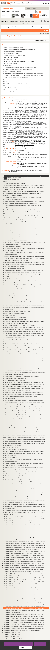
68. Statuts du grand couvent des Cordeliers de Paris (13, 177)
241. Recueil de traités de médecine (10, 457)
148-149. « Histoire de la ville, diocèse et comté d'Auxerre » (14, 317)
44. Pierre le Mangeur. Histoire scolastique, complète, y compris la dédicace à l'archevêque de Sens (22, 134)
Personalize (40, 644)
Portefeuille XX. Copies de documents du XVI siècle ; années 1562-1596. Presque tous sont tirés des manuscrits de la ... (24, 555)
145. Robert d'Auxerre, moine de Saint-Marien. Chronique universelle (16, 311)
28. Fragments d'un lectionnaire (9, 102)
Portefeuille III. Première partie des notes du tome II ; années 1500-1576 (18, 520)
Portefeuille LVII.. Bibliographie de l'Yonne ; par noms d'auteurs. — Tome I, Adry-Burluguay (22, 630)
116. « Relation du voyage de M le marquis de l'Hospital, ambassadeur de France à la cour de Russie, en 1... (24, 256)
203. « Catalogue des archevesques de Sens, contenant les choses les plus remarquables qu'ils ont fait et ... (23, 388)
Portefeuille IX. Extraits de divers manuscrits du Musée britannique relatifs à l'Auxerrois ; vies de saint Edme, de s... (24, 533)
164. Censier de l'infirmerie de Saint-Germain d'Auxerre (14, 337)
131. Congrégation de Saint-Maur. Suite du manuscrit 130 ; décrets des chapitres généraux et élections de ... (24, 284)
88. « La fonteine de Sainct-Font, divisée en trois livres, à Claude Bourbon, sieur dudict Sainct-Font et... (23, 211)
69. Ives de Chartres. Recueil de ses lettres (11, 179)
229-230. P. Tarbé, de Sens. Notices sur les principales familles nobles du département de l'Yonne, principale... (24, 437)
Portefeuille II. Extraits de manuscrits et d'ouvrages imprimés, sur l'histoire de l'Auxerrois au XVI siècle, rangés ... (24, 518)
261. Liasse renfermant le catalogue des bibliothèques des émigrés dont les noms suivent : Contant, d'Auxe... (24, 496)
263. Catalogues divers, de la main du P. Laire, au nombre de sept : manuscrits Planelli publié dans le (24, 500)
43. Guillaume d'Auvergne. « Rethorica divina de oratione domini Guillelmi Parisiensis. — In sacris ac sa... (23, 132)
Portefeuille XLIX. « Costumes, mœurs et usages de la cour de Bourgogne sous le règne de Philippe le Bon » (24, 614)
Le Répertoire (31, 8)
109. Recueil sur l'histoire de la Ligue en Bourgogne (13, 250)
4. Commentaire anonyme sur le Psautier (11, 53)
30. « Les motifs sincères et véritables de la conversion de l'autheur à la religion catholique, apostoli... (23, 106)
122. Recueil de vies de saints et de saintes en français (13, 266)
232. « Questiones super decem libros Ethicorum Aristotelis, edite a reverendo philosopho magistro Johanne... (24, 441)
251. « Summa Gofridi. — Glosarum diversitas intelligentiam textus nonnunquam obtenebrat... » (22, 475)
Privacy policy (25, 647)
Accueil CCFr (3, 21)
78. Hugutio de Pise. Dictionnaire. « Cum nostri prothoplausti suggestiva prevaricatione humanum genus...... (24, 191)
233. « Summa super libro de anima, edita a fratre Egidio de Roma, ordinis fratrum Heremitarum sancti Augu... (24, 443)
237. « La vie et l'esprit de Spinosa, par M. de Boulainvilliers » (15, 449)
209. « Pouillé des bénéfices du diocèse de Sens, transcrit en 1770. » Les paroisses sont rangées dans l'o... (23, 400)
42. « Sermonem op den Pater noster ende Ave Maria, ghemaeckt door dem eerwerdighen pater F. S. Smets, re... (23, 130)
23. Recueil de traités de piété (8, 91)
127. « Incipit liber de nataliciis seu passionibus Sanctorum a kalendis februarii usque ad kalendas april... (23, 276)
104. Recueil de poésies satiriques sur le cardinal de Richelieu (15, 240)
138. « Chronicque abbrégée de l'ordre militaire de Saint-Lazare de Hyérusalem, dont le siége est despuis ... (24, 297)
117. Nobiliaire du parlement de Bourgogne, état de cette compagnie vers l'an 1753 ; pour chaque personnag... (24, 258)
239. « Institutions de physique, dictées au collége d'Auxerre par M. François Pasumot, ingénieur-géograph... (24, 453)
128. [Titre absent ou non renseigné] (10, 278)
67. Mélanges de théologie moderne (10, 175)
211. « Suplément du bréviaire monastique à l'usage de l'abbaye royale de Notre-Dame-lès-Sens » (22, 404)
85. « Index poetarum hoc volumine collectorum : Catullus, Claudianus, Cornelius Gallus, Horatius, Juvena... (24, 205)
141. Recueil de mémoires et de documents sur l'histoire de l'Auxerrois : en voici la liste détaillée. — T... (23, 303)
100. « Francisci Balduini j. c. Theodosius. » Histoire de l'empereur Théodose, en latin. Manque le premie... (24, 232)
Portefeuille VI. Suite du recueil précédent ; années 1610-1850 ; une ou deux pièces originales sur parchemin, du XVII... (24, 527)
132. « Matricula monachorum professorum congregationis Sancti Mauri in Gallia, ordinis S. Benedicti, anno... (23, 286)
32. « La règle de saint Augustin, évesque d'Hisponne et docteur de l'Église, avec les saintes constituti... (23, 110)
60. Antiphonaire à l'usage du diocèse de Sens (12, 165)
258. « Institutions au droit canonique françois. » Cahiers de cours (16, 490)
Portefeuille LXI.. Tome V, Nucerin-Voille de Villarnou (14, 638)
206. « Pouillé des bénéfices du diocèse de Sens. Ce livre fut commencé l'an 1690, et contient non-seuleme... (24, 394)
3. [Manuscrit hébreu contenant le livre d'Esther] (12, 51)
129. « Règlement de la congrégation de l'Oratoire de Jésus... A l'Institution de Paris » (20, 280)
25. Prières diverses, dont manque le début (11, 96)
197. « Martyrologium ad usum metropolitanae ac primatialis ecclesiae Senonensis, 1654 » (21, 376)
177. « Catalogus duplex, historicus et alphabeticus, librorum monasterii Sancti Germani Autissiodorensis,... (24, 364)
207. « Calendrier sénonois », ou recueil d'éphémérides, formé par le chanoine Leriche (20, 396)
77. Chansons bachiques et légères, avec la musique (13, 189)
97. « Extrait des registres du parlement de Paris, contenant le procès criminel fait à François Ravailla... (23, 226)
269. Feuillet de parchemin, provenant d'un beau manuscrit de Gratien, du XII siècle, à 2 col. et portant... (24, 512)
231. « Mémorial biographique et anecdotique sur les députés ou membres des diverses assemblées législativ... (24, 439)
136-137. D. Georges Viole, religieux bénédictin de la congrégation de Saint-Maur (19, 295)
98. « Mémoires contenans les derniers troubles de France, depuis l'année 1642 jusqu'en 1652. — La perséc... (23, 228)
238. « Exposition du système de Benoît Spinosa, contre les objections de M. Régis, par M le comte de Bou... (24, 451)
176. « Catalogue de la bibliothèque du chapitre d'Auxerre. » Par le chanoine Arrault (19, 362)
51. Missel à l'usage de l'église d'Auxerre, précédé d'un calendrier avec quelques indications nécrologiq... (24, 148)
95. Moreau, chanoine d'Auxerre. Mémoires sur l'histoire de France (16, 221)
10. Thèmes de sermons (7, 65)
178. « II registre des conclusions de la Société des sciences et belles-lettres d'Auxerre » (20, 366)
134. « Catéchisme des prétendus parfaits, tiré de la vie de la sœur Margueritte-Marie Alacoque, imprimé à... (23, 291)
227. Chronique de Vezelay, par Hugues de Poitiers (13, 433)
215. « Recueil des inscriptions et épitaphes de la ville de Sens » (15, 412)
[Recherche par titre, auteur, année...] (23, 11)
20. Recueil (5, 85)
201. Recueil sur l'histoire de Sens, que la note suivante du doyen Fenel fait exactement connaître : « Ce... (23, 384)
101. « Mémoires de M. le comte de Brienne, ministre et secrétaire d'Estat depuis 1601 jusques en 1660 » (23, 234)
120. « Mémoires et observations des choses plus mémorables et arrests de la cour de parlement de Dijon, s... (24, 262)
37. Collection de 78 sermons (8, 120)
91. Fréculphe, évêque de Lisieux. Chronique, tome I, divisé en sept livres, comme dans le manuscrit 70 (23, 217)
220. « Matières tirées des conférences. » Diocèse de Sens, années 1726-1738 (17, 423)
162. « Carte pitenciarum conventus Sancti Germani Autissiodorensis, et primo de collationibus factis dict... (24, 333)
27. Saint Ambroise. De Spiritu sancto (10, 100)
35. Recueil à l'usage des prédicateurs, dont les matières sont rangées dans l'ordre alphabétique (22, 116)
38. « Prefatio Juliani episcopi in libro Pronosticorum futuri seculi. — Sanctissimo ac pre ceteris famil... (23, 122)
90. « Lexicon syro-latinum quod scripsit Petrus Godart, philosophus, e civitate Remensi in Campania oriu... (24, 215)
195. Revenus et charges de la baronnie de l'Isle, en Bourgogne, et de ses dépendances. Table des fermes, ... (24, 372)
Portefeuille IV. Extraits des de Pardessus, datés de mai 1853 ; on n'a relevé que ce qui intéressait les (24, 522)
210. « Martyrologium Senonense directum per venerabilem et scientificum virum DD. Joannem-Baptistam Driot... (24, 402)
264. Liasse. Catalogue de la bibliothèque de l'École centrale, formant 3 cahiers (18, 502)
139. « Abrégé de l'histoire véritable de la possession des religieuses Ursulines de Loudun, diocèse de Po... (24, 299)
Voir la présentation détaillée (40, 40)
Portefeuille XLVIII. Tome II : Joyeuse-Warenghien (14, 612)
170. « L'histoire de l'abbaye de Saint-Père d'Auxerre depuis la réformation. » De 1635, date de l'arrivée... (23, 349)
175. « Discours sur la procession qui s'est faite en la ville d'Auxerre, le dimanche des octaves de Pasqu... (23, 360)
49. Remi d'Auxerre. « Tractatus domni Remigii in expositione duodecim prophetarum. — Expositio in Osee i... (24, 144)
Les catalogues (8, 8)
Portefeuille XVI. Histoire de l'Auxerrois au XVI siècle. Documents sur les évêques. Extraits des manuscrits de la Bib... (24, 547)
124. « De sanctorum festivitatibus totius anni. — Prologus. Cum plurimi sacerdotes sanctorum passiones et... (23, 270)
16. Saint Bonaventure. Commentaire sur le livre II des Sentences (15, 77)
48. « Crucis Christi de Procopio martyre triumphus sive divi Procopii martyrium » (19, 142)
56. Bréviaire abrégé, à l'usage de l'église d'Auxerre (13, 156)
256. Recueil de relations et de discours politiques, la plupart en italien (17, 486)
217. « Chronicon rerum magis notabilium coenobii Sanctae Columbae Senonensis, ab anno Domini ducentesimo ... (24, 416)
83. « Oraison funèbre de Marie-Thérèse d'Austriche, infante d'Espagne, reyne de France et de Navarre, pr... (24, 201)
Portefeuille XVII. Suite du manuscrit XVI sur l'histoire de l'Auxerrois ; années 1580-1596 (21, 549)
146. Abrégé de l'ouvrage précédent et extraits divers (13, 313)
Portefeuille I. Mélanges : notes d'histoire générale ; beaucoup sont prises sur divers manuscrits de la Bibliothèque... (24, 516)
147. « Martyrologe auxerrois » (9, 315)
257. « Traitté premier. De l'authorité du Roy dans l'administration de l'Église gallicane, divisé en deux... (23, 488)
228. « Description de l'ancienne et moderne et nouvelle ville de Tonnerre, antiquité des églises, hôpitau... (24, 435)
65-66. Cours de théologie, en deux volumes (11, 173)
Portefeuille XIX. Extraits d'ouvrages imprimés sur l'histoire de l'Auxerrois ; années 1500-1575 (22, 553)
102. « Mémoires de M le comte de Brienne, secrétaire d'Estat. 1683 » (16, 236)
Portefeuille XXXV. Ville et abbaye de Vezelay (13, 585)
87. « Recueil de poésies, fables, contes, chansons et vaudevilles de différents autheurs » (20, 209)
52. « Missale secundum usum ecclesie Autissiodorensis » (14, 150)
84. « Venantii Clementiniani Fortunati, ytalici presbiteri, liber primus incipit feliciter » (20, 203)
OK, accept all (11, 644)
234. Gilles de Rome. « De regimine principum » (12, 445)
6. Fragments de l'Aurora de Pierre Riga (10, 57)
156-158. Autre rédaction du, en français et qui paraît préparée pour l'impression (19, 325)
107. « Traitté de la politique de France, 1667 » (12, 246)
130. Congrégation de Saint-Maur (9, 282)
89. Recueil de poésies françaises (9, 213)
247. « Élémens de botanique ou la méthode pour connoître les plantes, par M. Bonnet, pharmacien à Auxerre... (23, 469)
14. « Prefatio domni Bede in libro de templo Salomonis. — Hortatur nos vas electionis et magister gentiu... (23, 73)
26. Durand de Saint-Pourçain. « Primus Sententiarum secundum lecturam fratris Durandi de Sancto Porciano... (24, 98)
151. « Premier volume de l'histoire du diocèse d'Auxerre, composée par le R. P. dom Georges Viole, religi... (24, 321)
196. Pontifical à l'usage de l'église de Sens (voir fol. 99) (14, 374)
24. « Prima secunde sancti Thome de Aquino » (12, 93)
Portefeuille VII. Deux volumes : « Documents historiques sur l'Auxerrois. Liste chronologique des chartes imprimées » (24, 529)
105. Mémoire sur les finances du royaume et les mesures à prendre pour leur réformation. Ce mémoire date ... (24, 242)
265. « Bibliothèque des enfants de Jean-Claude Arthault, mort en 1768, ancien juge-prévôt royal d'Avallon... (24, 504)
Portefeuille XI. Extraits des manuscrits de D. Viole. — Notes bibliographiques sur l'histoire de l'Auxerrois (24, 537)
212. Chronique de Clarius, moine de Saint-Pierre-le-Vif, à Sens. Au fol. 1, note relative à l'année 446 (22, 406)
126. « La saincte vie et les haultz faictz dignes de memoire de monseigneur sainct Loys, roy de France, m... (23, 274)
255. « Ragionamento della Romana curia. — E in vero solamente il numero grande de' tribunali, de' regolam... (24, 483)
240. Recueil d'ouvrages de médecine (10, 455)
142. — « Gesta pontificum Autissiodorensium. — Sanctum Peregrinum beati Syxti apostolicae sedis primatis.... (23, 305)
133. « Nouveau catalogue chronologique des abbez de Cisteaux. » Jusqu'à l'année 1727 (20, 288)
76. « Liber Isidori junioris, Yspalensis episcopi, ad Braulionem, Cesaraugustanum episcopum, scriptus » (23, 187)
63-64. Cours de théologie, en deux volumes (11, 171)
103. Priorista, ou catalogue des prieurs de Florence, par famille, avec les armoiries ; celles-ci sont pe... (23, 238)
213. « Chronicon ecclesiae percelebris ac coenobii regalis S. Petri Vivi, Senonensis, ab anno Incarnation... (24, 408)
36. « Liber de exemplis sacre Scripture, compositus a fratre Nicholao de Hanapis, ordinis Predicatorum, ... (23, 118)
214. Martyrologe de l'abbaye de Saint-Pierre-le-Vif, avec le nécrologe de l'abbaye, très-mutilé (21, 410)
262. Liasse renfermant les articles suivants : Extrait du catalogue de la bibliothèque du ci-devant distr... (23, 498)
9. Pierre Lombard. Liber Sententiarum (10, 63)
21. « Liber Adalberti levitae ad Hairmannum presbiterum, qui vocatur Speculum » (19, 87)
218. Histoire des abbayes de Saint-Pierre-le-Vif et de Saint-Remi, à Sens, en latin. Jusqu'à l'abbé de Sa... (24, 418)
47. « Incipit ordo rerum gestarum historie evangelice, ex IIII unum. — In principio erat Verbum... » (22, 140)
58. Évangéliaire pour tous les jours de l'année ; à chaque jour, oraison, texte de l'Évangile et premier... (23, 161)
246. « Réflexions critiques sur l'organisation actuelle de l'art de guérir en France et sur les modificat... (23, 467)
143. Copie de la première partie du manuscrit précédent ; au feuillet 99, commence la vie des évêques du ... (24, 307)
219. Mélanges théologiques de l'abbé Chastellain (13, 421)
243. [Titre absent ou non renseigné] (10, 461)
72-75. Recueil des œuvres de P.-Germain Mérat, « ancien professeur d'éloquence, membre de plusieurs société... (23, 185)
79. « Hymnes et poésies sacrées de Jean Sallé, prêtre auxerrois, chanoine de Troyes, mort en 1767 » (22, 193)
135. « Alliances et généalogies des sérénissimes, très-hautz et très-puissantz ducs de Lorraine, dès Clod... (24, 293)
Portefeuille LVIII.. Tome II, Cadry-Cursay (12, 632)
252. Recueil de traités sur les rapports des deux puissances (14, 477)
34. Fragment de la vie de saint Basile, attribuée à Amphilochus (15, 114)
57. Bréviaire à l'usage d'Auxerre (9, 158)
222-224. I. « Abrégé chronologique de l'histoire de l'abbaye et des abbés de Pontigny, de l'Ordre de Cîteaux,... (23, 427)
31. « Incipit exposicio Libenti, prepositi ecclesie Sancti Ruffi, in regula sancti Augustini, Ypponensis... (23, 108)
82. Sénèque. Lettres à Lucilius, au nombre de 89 (12, 199)
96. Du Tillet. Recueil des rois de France (10, 223)
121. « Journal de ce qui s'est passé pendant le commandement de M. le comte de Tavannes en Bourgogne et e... (24, 264)
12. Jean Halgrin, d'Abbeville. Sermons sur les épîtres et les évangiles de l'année (18, 69)
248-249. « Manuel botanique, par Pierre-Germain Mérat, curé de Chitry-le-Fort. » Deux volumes (22, 471)
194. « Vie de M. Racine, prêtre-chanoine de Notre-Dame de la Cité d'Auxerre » (18, 370)
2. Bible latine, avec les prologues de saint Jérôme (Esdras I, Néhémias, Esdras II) (19, 49)
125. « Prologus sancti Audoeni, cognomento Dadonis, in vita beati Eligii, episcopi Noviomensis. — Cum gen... (23, 272)
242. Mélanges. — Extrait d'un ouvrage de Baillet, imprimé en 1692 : (23, 459)
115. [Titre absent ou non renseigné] (10, 254)
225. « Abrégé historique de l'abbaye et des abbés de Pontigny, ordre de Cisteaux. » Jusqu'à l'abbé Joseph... (23, 429)
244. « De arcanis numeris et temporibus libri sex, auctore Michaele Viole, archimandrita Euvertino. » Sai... (23, 463)
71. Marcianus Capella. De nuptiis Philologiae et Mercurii (14, 183)
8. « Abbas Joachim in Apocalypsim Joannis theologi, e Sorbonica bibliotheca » (18, 61)
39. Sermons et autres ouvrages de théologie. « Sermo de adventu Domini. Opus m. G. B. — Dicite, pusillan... (23, 124)
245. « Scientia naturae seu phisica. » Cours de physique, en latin (15, 465)
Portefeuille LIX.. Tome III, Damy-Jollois (12, 634)
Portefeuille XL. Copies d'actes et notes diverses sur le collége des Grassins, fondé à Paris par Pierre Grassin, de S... (24, 596)
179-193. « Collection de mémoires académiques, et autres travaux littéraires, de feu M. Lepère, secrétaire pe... (23, 368)
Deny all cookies (26, 644)
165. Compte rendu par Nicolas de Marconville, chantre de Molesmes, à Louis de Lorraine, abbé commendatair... (24, 339)
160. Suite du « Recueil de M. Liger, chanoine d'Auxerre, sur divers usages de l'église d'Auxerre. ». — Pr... (23, 329)
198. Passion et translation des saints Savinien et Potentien (14, 378)
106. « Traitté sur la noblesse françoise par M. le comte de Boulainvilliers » (17, 244)
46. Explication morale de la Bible (9, 138)
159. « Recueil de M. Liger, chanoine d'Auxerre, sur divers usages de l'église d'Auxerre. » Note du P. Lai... (23, 327)
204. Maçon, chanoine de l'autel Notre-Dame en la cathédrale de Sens (17, 390)
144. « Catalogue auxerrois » (8, 309)
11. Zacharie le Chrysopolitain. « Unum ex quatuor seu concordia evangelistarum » (19, 67)
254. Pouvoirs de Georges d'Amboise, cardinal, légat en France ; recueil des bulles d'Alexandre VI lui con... (23, 481)
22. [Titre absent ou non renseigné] (10, 89)
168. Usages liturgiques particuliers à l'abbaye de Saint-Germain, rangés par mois (19, 345)
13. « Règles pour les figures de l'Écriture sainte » (12, 71)
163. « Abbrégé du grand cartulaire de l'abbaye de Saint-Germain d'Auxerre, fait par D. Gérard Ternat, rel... (23, 335)
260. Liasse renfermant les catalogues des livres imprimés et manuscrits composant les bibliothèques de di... (24, 494)
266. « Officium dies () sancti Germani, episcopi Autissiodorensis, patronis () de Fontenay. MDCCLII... (24, 506)
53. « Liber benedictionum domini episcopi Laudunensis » (14, 152)
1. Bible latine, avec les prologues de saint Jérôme (13, 47)
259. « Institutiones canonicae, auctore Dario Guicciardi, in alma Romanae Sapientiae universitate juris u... (24, 492)
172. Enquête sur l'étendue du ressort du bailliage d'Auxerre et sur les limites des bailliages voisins (22, 353)
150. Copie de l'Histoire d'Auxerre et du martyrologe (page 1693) (15, 319)
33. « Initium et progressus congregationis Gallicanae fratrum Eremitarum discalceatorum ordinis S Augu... (24, 112)
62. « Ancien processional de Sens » (10, 169)
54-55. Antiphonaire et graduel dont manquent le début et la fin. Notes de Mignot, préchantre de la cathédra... (24, 154)
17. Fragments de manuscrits (8, 79)
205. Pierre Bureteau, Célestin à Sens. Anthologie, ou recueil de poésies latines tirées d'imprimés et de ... (23, 392)
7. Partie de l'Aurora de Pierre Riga (9, 59)
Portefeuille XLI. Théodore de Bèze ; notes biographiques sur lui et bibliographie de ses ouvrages (23, 598)
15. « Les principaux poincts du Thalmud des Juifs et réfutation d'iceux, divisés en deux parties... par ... (23, 75)
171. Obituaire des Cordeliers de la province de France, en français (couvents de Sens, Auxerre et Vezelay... (24, 351)
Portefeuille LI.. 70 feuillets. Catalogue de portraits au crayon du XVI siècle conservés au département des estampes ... (24, 618)
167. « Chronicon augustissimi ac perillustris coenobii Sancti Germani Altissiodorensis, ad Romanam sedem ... (24, 343)
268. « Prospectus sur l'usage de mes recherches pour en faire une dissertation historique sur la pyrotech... (24, 510)
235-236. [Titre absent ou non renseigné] (11, 447)
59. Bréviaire (5, 163)
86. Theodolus (5, 207)
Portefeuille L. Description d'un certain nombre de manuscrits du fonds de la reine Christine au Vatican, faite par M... (24, 616)
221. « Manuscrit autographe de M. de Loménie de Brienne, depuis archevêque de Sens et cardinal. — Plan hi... (24, 425)
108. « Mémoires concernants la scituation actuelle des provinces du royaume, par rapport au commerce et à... (24, 248)
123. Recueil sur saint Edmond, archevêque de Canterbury (14, 268)
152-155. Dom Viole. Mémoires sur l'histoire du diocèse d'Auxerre (15, 323)
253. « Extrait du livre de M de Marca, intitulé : (23, 479)
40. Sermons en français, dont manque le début (12, 126)
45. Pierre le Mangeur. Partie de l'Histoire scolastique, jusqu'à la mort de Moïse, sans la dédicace (22, 136)
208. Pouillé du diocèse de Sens (9, 398)
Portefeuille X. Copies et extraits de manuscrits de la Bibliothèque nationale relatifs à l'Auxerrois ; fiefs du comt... (24, 535)
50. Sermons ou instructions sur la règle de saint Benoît (14, 146)
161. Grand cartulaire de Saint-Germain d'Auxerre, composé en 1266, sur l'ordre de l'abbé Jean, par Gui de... (23, 331)
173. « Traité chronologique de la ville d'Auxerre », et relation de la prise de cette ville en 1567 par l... (22, 356)
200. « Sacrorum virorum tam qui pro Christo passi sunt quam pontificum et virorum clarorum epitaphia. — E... (23, 382)
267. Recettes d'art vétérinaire (9, 508)
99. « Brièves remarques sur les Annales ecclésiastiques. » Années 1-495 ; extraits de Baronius (21, 230)
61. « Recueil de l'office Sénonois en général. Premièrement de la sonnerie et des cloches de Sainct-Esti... (23, 167)
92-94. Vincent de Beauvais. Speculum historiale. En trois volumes (16, 219)
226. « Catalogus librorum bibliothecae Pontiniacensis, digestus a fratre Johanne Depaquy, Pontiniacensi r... (24, 431)
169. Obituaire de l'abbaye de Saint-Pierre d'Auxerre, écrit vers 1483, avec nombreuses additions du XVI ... (23, 347)
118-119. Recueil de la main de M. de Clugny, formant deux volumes (16, 260)
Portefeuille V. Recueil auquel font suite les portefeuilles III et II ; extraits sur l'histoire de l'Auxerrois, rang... (24, 525)
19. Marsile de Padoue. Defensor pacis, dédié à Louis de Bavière (15, 83)
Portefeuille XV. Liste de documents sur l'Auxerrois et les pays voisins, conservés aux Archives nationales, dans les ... (24, 545)
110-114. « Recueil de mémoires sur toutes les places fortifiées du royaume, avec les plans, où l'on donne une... (23, 252)
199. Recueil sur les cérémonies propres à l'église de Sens (14, 380)
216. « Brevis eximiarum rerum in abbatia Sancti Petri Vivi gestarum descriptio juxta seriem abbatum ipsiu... (23, 414)
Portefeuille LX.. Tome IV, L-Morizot (11, 636)
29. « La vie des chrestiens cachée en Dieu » (11, 104)
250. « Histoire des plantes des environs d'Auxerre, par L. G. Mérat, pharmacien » (18, 473)
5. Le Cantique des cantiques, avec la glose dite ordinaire (14, 55)
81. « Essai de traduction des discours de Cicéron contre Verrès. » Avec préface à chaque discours (22, 197)
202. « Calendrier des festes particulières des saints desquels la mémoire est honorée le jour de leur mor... (23, 386)
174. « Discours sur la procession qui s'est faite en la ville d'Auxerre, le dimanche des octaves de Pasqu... (23, 358)
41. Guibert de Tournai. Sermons (9, 128)
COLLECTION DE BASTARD (8, 514)
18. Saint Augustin (6, 81)
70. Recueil (5, 181)
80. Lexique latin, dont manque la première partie (12, 195)
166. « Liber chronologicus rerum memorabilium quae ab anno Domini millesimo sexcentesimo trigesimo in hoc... (24, 341)
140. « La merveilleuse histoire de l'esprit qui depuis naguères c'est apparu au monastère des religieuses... (24, 301)
